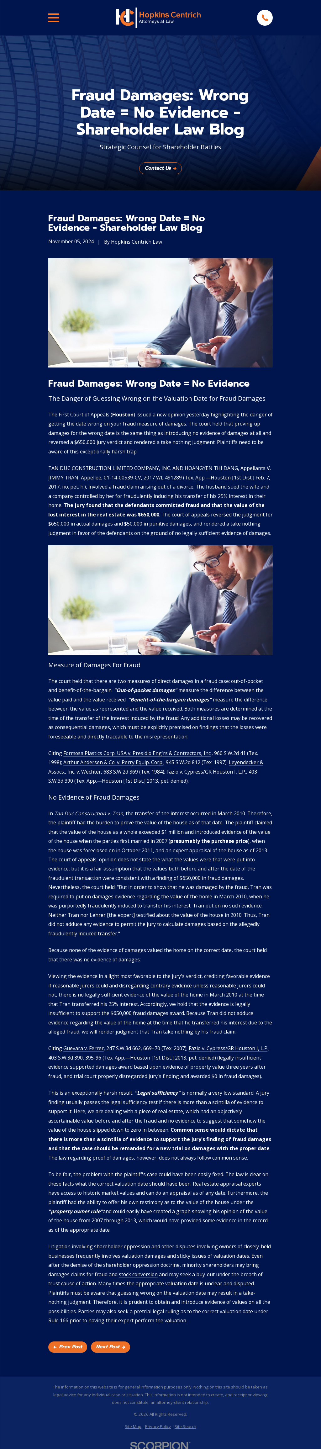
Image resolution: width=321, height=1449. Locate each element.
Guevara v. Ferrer (83, 1048)
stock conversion (138, 1274)
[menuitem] (133, 1426)
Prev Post (67, 1347)
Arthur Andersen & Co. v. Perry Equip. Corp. (113, 762)
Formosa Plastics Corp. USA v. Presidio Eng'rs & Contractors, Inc (137, 753)
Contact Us (160, 168)
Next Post (110, 1347)
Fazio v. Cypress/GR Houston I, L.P (228, 1048)
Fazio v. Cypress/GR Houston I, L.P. (206, 771)
